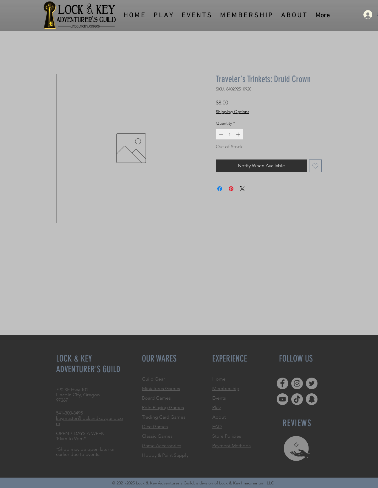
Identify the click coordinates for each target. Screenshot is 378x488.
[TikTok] (297, 399)
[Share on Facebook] (219, 188)
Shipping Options (232, 111)
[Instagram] (297, 383)
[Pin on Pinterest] (231, 188)
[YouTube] (282, 399)
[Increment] (238, 134)
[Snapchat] (311, 399)
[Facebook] (282, 383)
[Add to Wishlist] (315, 165)
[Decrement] (220, 134)
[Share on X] (242, 188)
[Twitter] (311, 383)
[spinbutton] (229, 134)
